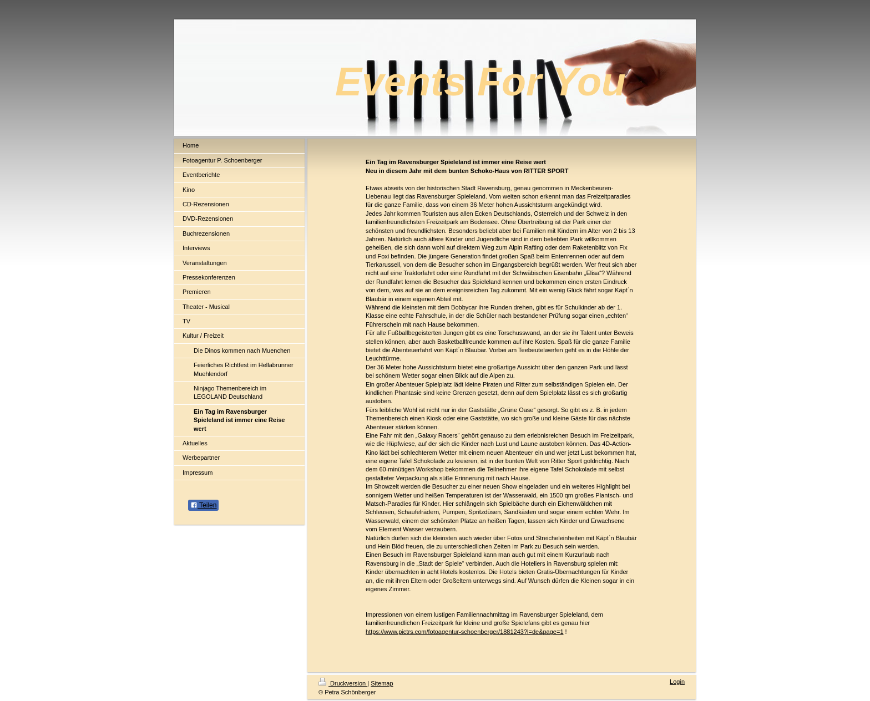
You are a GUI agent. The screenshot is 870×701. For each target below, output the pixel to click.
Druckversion (342, 683)
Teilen (203, 505)
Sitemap (382, 683)
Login (677, 681)
